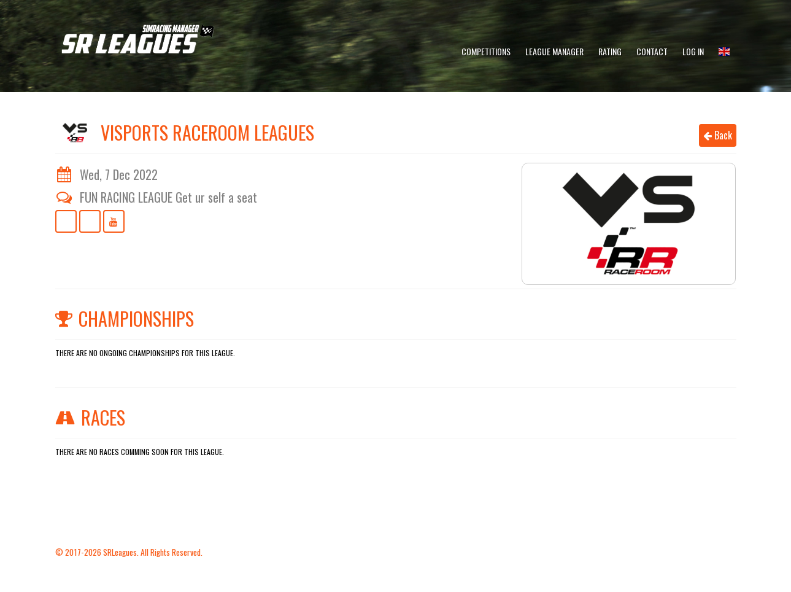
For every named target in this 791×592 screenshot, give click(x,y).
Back (717, 135)
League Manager (554, 51)
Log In (693, 51)
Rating (610, 51)
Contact (652, 51)
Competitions (486, 51)
